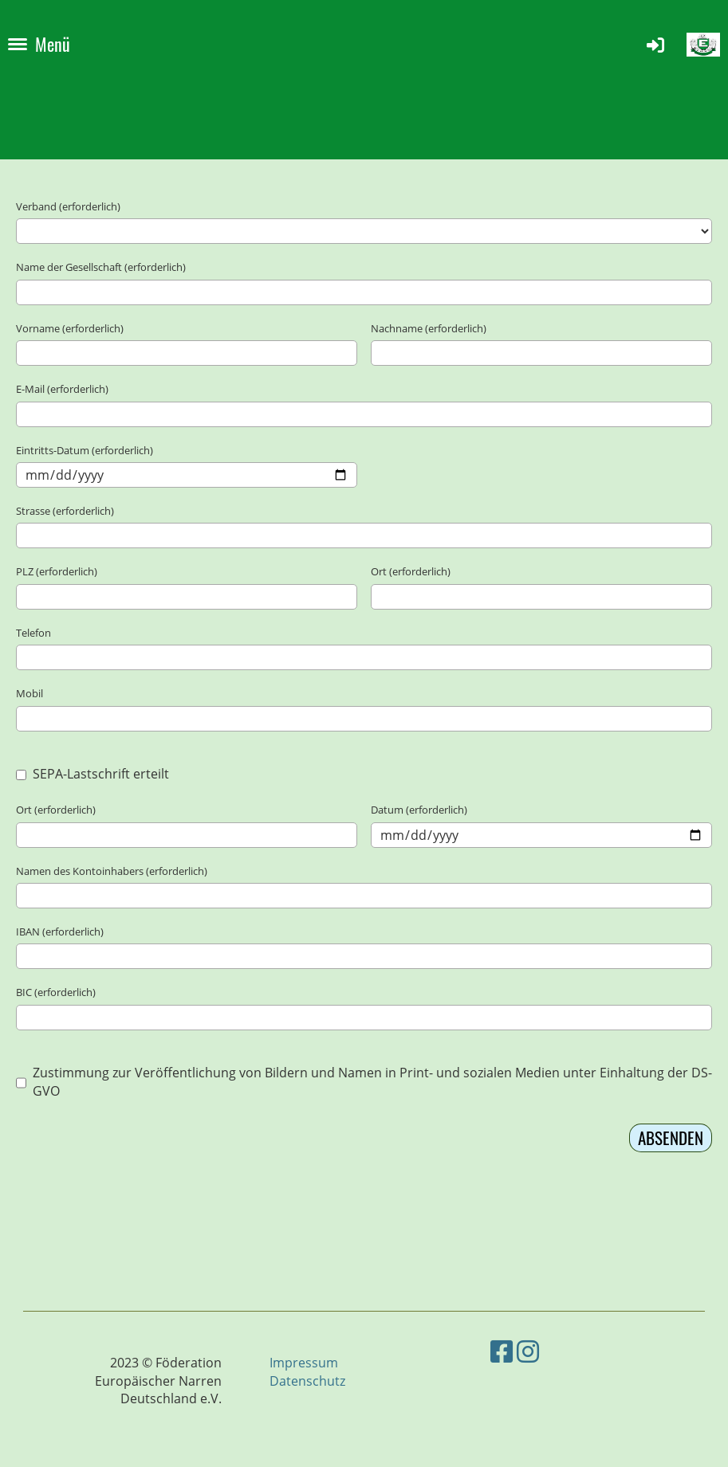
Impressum (304, 1362)
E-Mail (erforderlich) (62, 389)
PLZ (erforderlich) (56, 571)
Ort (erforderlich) (411, 571)
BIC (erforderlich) (56, 992)
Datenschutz (307, 1381)
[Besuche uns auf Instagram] (528, 1351)
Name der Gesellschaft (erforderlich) (101, 267)
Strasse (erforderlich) (65, 511)
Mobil (29, 693)
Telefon (33, 633)
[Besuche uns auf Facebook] (501, 1351)
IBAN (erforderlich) (60, 931)
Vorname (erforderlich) (70, 328)
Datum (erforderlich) (419, 809)
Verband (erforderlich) (68, 206)
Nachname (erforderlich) (428, 328)
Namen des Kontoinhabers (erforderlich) (111, 871)
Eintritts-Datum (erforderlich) (84, 450)
